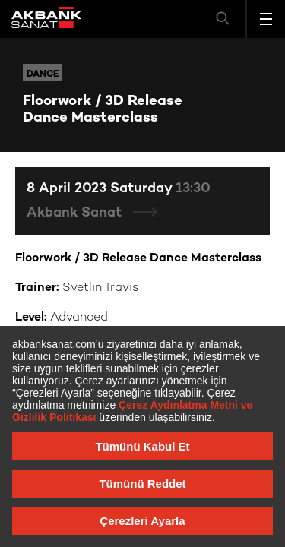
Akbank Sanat (76, 213)
